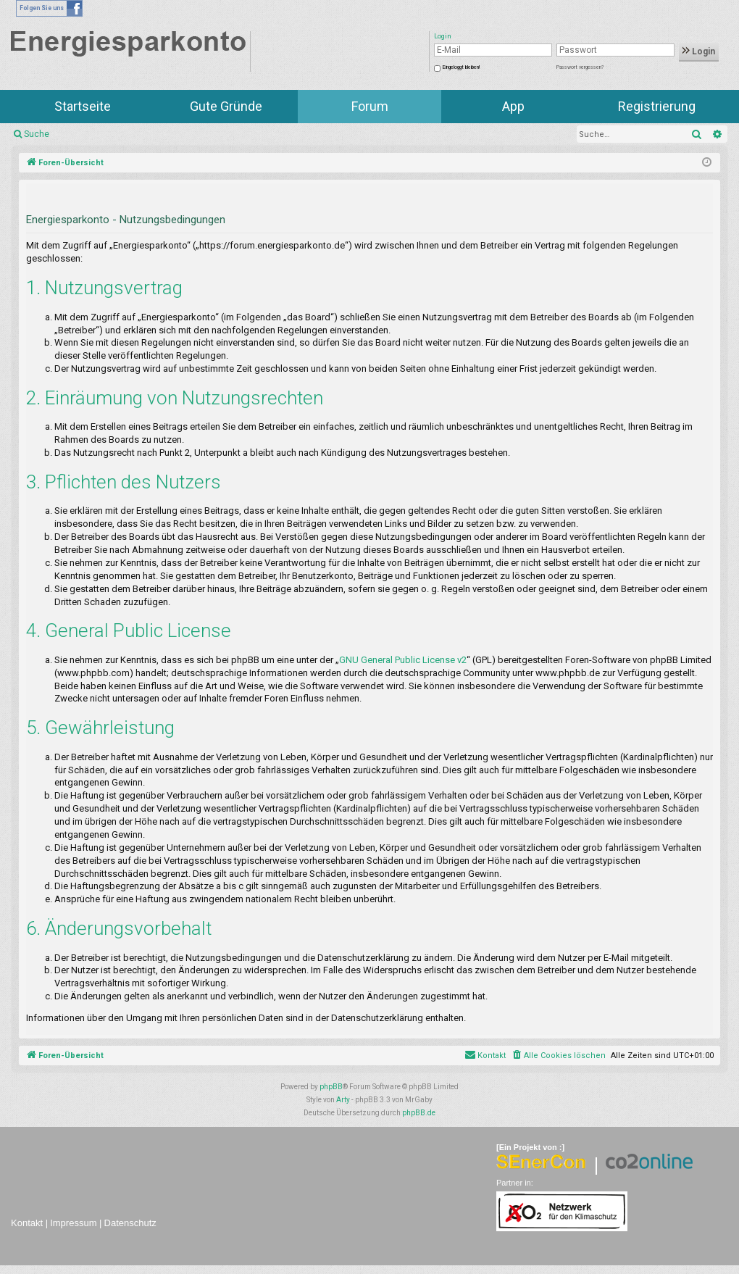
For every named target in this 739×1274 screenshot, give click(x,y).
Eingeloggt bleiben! (461, 67)
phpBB (331, 1087)
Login (698, 51)
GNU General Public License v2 (403, 659)
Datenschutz (130, 1222)
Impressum (73, 1222)
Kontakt (27, 1222)
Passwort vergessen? (580, 67)
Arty (343, 1100)
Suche (36, 134)
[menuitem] (558, 1056)
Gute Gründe (226, 106)
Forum (369, 106)
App (513, 106)
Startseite (82, 106)
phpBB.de (418, 1113)
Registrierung (657, 106)
